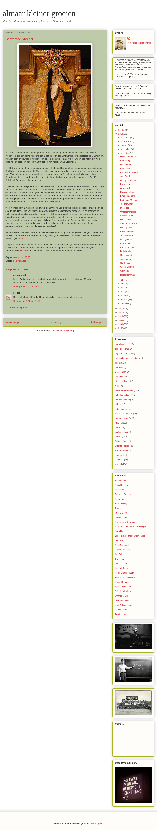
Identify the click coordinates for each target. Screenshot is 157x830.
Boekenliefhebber (123, 494)
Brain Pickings (121, 503)
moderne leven (121, 418)
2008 (120, 324)
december (125, 137)
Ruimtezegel (126, 160)
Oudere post (97, 322)
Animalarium (120, 480)
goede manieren (122, 400)
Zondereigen (120, 614)
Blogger (98, 823)
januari (124, 303)
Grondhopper (121, 517)
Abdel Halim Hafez (128, 223)
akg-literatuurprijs (123, 353)
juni (122, 284)
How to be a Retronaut (125, 522)
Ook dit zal (125, 188)
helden (118, 404)
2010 (120, 316)
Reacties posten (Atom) (62, 330)
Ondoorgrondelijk (128, 212)
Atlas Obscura (121, 485)
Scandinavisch (126, 216)
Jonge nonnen (126, 259)
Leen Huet (119, 531)
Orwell (118, 427)
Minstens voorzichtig (129, 172)
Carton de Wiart (127, 247)
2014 (120, 130)
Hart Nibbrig (125, 220)
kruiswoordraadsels (124, 413)
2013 (120, 134)
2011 (120, 312)
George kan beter (128, 180)
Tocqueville (120, 455)
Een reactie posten (19, 307)
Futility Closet (121, 513)
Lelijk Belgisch (126, 251)
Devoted (24, 250)
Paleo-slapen (126, 184)
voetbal (118, 464)
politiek (118, 436)
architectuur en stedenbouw (127, 358)
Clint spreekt (126, 243)
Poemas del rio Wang (124, 573)
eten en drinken (122, 381)
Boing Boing (120, 499)
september (126, 149)
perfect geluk (121, 432)
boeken (118, 363)
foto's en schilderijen (124, 390)
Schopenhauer (121, 441)
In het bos (124, 208)
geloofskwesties (21, 261)
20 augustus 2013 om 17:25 (26, 286)
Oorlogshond (126, 239)
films (117, 386)
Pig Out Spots (121, 568)
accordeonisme (122, 349)
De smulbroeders (128, 157)
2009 (120, 320)
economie (119, 376)
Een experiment (127, 231)
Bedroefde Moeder (128, 200)
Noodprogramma (127, 275)
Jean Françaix (126, 235)
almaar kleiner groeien (39, 13)
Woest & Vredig (122, 610)
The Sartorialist (122, 600)
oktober (124, 145)
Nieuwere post (13, 322)
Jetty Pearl (125, 176)
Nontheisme (125, 164)
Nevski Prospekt (122, 550)
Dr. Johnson (120, 372)
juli (122, 280)
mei (123, 287)
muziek (118, 423)
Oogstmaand (126, 255)
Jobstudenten (121, 409)
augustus (125, 153)
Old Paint (119, 554)
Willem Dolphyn (127, 267)
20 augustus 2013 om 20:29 (26, 301)
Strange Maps (121, 596)
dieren (118, 367)
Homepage (56, 322)
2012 (120, 308)
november (125, 141)
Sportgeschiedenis (123, 586)
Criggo (118, 508)
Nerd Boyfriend (122, 545)
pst (14, 293)
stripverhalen (121, 450)
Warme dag (125, 271)
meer (21, 238)
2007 (120, 328)
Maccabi (119, 540)
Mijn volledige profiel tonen (139, 43)
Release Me (125, 168)
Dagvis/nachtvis (127, 192)
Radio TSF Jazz (122, 582)
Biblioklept (119, 490)
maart (123, 295)
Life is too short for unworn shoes (130, 536)
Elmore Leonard (127, 196)
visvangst (119, 460)
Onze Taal (119, 559)
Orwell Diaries (121, 563)
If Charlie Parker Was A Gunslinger (130, 526)
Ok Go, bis (125, 263)
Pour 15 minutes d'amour (126, 577)
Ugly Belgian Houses (124, 605)
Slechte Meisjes (122, 446)
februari (124, 299)
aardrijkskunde (121, 344)
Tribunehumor (126, 204)
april (123, 292)
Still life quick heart (123, 591)
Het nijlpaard (126, 228)
